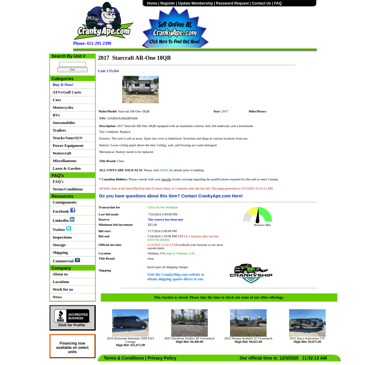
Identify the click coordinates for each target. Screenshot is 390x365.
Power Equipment (67, 145)
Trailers (58, 130)
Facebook (63, 210)
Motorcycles (62, 107)
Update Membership (195, 3)
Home (152, 3)
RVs (55, 115)
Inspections (61, 237)
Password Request (232, 3)
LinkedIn (63, 220)
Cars (56, 99)
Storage (58, 245)
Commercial (65, 260)
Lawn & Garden (66, 168)
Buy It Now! (62, 84)
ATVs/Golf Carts (66, 92)
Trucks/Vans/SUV (67, 138)
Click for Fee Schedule (163, 207)
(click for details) (158, 239)
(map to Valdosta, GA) (180, 253)
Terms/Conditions (67, 189)
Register (167, 3)
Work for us (62, 289)
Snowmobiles (63, 122)
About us (59, 274)
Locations (60, 281)
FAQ (278, 3)
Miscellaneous (64, 160)
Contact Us (261, 3)
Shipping (59, 252)
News (56, 297)
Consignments (64, 202)
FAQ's (57, 181)
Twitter (61, 229)
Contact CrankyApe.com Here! (212, 195)
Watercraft (61, 153)
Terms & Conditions (124, 358)
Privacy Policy (161, 358)
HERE (164, 170)
